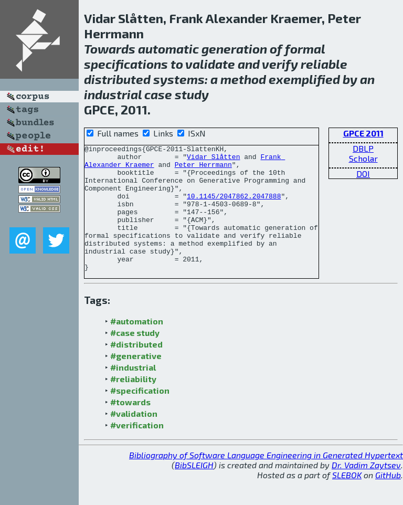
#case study (135, 358)
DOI (363, 173)
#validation (133, 439)
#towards (130, 427)
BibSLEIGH (194, 490)
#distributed (136, 369)
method (243, 79)
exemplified (304, 79)
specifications (126, 63)
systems (179, 79)
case (158, 94)
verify (280, 63)
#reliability (133, 404)
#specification (139, 415)
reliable (324, 63)
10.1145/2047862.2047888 (234, 207)
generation (234, 48)
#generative (136, 381)
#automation (136, 346)
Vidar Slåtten (213, 159)
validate (210, 63)
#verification (137, 450)
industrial (113, 94)
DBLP (363, 148)
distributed (117, 79)
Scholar (363, 158)
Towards (109, 48)
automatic (168, 48)
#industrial (133, 392)
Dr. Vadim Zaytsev (366, 490)
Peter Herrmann (203, 169)
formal (305, 48)
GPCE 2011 (363, 133)
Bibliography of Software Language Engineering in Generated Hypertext (266, 480)
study (192, 94)
